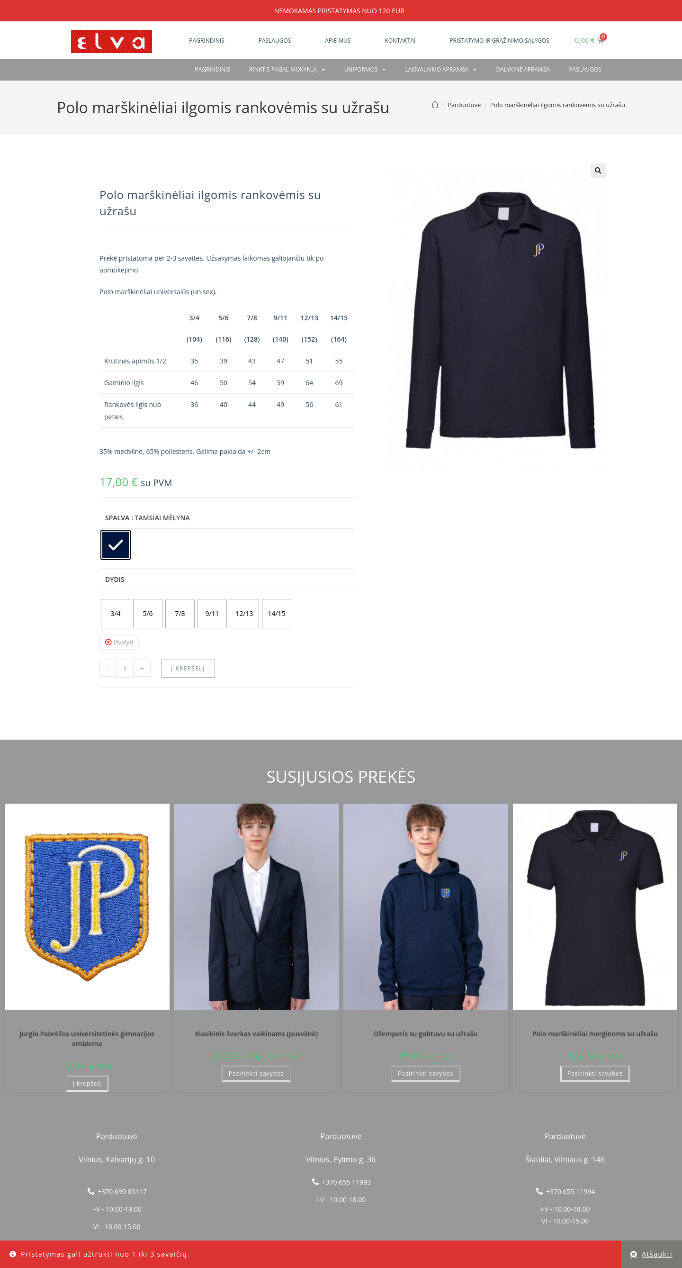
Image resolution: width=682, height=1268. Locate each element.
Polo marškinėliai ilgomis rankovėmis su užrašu (557, 104)
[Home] (435, 104)
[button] (598, 170)
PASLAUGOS (585, 69)
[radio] (115, 545)
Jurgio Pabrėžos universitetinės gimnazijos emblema (86, 1038)
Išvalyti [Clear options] (123, 642)
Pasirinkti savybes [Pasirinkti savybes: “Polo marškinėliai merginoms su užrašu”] (595, 1073)
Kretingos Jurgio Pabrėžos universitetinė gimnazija (87, 1022)
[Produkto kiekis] (125, 669)
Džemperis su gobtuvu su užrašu (425, 1033)
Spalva (117, 517)
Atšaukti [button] (657, 1254)
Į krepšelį (188, 668)
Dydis (115, 579)
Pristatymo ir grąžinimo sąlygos (499, 40)
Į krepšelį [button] (87, 1083)
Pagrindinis (206, 40)
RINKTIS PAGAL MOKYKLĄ (287, 69)
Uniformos (365, 69)
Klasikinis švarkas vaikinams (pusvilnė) (256, 1033)
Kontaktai (400, 40)
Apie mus (337, 40)
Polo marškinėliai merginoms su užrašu (595, 1033)
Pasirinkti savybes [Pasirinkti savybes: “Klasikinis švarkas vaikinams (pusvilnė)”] (256, 1073)
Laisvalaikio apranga (441, 69)
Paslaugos (275, 40)
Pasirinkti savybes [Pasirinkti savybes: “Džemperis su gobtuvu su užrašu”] (425, 1073)
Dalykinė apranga (523, 69)
